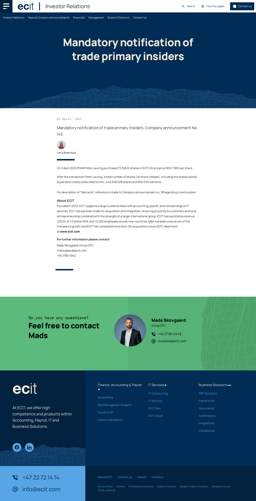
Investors (157, 477)
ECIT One (169, 408)
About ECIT (105, 477)
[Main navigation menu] (6, 6)
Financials (79, 17)
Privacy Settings (106, 490)
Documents (219, 408)
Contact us (242, 6)
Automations (219, 415)
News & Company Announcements (49, 17)
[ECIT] (26, 6)
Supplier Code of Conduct (194, 486)
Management (96, 17)
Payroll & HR (118, 412)
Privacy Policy (105, 486)
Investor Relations (14, 17)
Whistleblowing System (141, 486)
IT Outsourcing (169, 393)
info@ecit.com (36, 489)
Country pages (212, 6)
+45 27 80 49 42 (166, 334)
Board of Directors (118, 17)
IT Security (169, 401)
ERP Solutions (219, 393)
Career (141, 477)
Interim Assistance (118, 420)
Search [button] (188, 6)
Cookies (120, 486)
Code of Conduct (166, 486)
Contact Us (140, 17)
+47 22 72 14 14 (36, 477)
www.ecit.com (70, 231)
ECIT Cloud (169, 415)
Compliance (219, 430)
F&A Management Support (118, 405)
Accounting (118, 397)
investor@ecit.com (168, 341)
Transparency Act (220, 486)
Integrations (219, 423)
